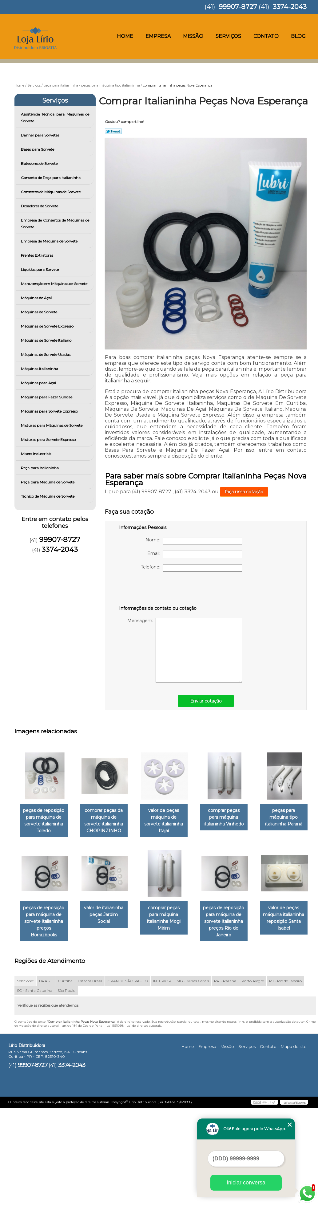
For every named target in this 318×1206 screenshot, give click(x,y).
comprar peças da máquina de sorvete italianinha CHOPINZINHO (107, 821)
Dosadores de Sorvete (40, 206)
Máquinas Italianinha (40, 368)
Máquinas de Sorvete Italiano (46, 340)
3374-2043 (290, 6)
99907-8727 (238, 6)
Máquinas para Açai (39, 383)
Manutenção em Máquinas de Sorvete (54, 283)
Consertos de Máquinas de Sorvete (51, 191)
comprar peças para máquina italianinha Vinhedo (232, 817)
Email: (194, 554)
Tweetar (113, 131)
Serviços (228, 36)
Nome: (193, 540)
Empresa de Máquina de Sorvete (49, 241)
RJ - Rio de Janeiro (285, 1079)
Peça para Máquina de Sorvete (48, 482)
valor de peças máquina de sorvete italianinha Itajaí (169, 817)
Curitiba (65, 1079)
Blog (298, 36)
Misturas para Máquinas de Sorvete (52, 425)
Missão (193, 36)
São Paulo (66, 1088)
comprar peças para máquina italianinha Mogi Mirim (232, 915)
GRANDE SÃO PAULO (127, 1079)
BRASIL (46, 1079)
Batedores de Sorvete (39, 163)
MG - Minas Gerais (193, 1079)
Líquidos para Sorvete (40, 269)
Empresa (158, 36)
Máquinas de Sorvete (39, 312)
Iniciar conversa (246, 1183)
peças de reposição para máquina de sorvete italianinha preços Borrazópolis (107, 918)
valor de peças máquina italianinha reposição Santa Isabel (107, 1016)
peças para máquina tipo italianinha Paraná (45, 915)
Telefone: (191, 568)
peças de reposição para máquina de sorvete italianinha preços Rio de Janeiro (45, 1019)
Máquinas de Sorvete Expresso (47, 326)
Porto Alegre (252, 1079)
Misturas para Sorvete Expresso (49, 439)
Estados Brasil (90, 1079)
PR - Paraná (225, 1079)
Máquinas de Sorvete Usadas (46, 354)
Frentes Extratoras (37, 255)
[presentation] (158, 590)
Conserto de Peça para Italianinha (51, 177)
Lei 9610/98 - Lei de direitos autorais (134, 1124)
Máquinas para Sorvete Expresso (50, 411)
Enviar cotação (206, 701)
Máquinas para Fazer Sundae (47, 397)
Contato (266, 36)
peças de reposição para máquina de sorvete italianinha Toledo (45, 821)
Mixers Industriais (36, 453)
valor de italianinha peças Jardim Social (170, 912)
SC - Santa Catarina (34, 1088)
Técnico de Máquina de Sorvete (48, 496)
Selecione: (25, 1079)
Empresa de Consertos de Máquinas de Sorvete (55, 223)
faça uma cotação (244, 492)
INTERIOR (162, 1079)
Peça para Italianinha (40, 468)
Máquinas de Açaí (37, 297)
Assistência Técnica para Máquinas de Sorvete (55, 117)
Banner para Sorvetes (40, 135)
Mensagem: (184, 650)
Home (125, 36)
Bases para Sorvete (38, 149)
